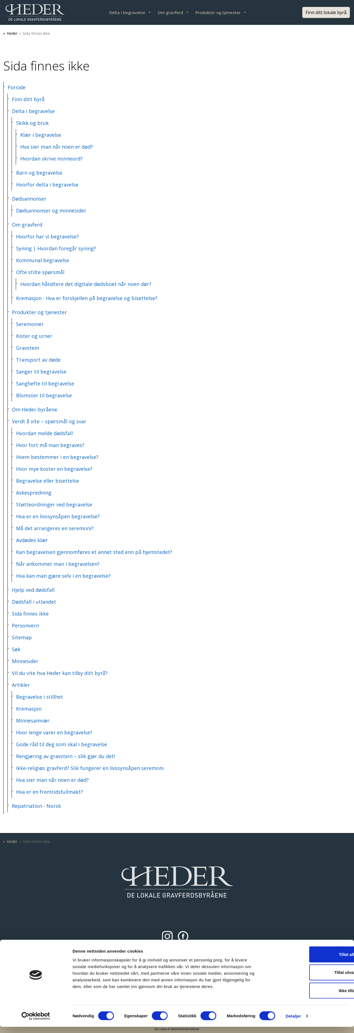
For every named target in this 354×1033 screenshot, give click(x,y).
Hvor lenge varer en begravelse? (54, 732)
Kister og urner (34, 336)
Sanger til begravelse (41, 371)
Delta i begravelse (127, 12)
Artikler (21, 685)
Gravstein (27, 348)
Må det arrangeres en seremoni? (54, 528)
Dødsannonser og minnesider (51, 210)
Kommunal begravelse (42, 260)
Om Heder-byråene (34, 409)
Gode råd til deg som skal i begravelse (61, 744)
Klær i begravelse (40, 135)
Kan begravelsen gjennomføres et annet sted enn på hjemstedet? (94, 552)
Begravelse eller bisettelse (47, 480)
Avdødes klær (32, 540)
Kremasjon (28, 708)
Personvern (25, 625)
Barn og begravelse (39, 172)
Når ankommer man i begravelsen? (58, 564)
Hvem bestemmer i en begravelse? (57, 457)
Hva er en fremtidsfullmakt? (49, 791)
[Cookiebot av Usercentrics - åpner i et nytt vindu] (36, 1022)
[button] (177, 882)
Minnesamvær (33, 720)
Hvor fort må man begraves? (50, 445)
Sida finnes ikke (30, 613)
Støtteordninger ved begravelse (54, 504)
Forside (16, 87)
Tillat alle (308, 960)
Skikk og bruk (32, 123)
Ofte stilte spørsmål (40, 272)
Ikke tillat (308, 996)
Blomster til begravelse (44, 395)
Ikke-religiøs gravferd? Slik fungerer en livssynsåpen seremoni (90, 768)
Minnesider (25, 661)
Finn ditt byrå (28, 99)
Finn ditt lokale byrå (326, 12)
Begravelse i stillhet (39, 696)
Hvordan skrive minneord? (51, 158)
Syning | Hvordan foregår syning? (56, 248)
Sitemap (22, 637)
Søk (16, 649)
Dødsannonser (29, 198)
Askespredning (33, 492)
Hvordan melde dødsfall (44, 433)
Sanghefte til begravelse (45, 383)
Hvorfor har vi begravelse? (47, 236)
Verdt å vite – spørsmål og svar (49, 421)
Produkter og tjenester (218, 12)
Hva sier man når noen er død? (56, 146)
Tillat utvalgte (308, 978)
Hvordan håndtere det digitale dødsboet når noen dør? (85, 284)
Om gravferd (170, 12)
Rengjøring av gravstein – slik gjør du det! (65, 756)
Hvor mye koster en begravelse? (54, 469)
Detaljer (293, 1022)
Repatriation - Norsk (36, 806)
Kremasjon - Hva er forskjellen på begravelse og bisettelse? (86, 298)
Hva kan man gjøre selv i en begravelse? (63, 575)
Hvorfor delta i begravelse (47, 184)
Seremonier (30, 324)
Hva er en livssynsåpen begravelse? (58, 516)
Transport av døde (38, 359)
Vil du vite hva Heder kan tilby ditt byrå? (60, 673)
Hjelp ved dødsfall (33, 590)
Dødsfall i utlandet (34, 601)
